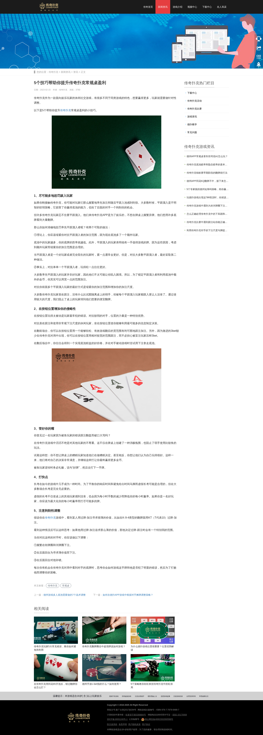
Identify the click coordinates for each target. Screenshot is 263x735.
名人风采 (222, 6)
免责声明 (123, 724)
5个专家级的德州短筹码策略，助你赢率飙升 (208, 189)
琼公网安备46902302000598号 (157, 719)
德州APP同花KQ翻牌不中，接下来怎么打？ (208, 181)
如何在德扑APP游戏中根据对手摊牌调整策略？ (128, 594)
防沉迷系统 (112, 724)
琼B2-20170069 (179, 715)
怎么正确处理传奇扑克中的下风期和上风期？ (208, 213)
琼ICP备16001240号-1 (117, 719)
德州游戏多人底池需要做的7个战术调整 (64, 594)
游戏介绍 (177, 6)
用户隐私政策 (134, 724)
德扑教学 (192, 124)
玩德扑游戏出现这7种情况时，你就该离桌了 (208, 197)
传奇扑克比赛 (194, 108)
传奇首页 (148, 6)
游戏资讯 (192, 116)
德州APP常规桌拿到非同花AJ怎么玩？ (207, 156)
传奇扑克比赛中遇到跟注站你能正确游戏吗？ (208, 222)
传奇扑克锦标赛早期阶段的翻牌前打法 (207, 172)
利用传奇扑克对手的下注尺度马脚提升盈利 (208, 230)
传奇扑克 (53, 72)
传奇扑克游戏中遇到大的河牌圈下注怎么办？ (208, 205)
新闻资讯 (163, 6)
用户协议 (146, 724)
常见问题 (192, 132)
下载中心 (207, 6)
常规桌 (65, 585)
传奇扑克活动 (194, 100)
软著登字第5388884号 (136, 715)
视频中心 (192, 6)
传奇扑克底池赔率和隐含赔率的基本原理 (208, 164)
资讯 (75, 72)
